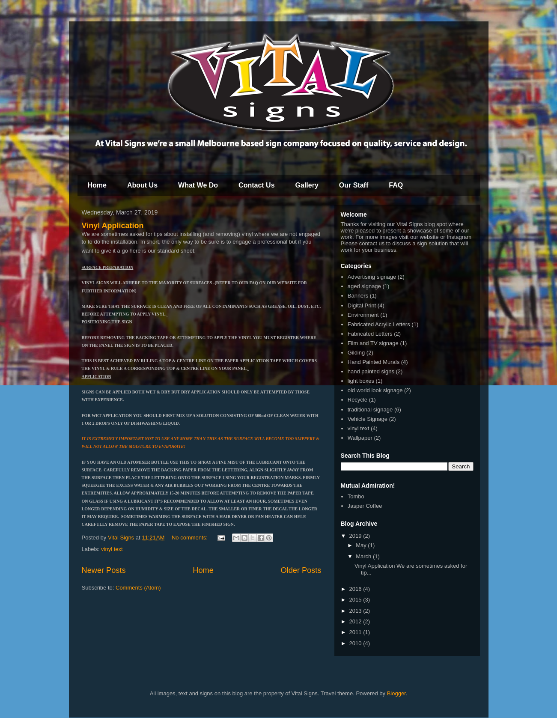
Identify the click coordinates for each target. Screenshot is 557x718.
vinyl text (112, 549)
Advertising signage (372, 277)
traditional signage (370, 409)
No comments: (190, 537)
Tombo (356, 496)
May (362, 545)
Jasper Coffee (365, 506)
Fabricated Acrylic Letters (379, 324)
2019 (356, 536)
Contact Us (256, 185)
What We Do (198, 185)
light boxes (361, 381)
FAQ (396, 185)
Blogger (396, 693)
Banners (358, 295)
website (429, 237)
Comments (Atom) (138, 587)
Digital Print (362, 305)
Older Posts (300, 570)
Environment (363, 315)
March (364, 556)
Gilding (356, 352)
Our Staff (353, 185)
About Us (142, 185)
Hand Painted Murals (373, 362)
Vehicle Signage (367, 419)
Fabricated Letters (370, 334)
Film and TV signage (373, 343)
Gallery (307, 185)
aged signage (364, 286)
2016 (356, 589)
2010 (356, 643)
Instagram (459, 237)
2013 (356, 611)
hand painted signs (371, 371)
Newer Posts (104, 570)
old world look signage (375, 390)
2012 (356, 621)
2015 (356, 599)
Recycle (357, 399)
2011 (356, 632)
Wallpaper (360, 438)
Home (97, 185)
